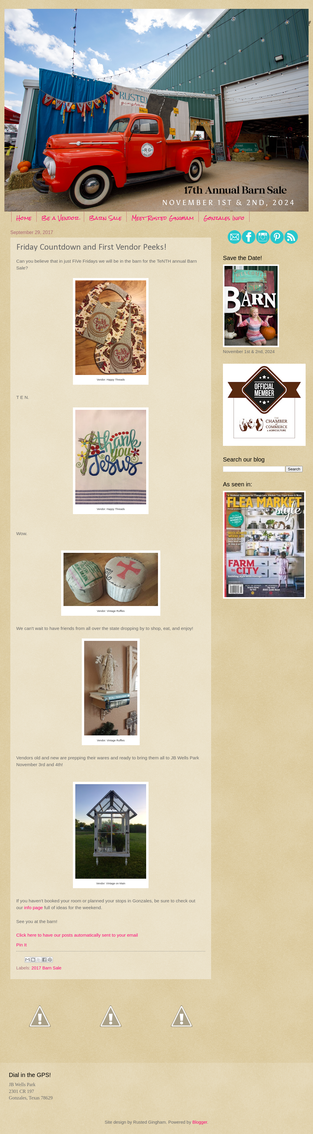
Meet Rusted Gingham (162, 217)
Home (24, 217)
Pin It (21, 944)
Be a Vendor (60, 217)
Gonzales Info (223, 217)
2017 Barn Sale (46, 968)
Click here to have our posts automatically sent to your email (77, 935)
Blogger (199, 1122)
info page (33, 907)
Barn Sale (105, 217)
